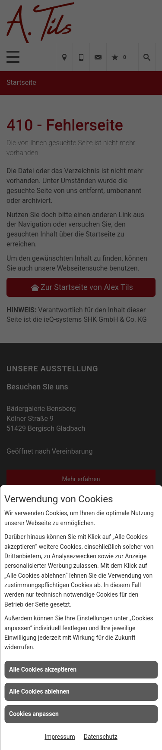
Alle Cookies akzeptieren (42, 669)
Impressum (59, 736)
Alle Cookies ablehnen (39, 691)
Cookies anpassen (34, 713)
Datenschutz (101, 736)
